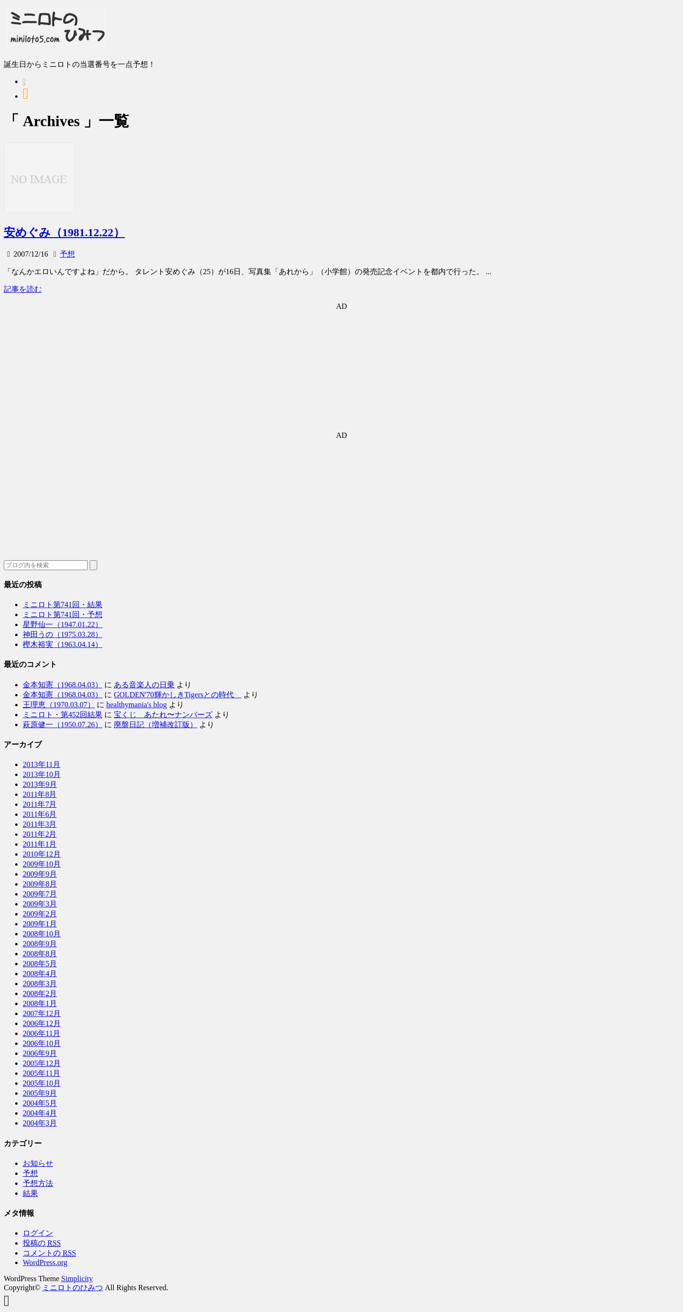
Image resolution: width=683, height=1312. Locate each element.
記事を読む (23, 289)
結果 (30, 1193)
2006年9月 (40, 1053)
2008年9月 (40, 944)
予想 (67, 254)
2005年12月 (42, 1063)
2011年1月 (39, 844)
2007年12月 (42, 1013)
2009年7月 (40, 894)
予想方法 (38, 1183)
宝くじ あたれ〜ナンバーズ (163, 715)
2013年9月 (40, 784)
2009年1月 (40, 924)
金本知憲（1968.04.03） (62, 685)
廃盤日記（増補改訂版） (155, 725)
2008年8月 (40, 954)
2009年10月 (42, 864)
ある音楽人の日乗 (144, 685)
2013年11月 (41, 764)
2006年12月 (42, 1023)
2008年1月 (40, 1003)
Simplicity (77, 1279)
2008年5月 (40, 964)
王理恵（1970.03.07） (59, 705)
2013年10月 (42, 774)
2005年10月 (42, 1083)
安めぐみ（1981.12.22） (64, 232)
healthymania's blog (136, 705)
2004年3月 (40, 1123)
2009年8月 (40, 884)
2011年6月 (39, 814)
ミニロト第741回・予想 (62, 614)
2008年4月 (40, 974)
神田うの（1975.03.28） (62, 634)
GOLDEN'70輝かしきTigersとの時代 (177, 695)
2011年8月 (39, 794)
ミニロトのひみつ (72, 1288)
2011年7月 (39, 804)
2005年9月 (40, 1093)
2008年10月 (42, 934)
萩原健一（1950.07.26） (62, 725)
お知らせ (38, 1163)
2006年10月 (42, 1043)
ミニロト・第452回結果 (62, 715)
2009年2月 (40, 914)
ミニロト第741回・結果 (62, 605)
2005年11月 (41, 1073)
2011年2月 (39, 834)
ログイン (38, 1233)
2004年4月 (40, 1113)
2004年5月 (40, 1103)
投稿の (42, 1243)
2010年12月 (42, 854)
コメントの (49, 1253)
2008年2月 (40, 993)
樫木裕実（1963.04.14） (62, 644)
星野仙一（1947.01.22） (62, 624)
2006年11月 (41, 1033)
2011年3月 (39, 824)
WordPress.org (45, 1262)
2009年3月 (40, 904)
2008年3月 (40, 983)
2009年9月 (40, 874)
